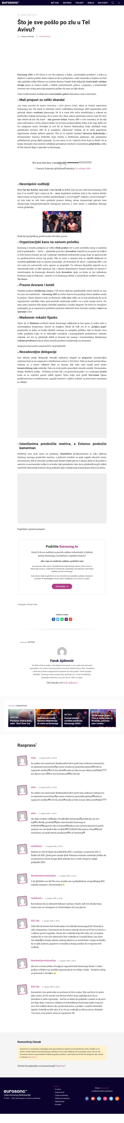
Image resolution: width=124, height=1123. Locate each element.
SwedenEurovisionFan (43, 885)
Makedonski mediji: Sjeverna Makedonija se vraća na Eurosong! (48, 728)
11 (85, 714)
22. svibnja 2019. (82, 168)
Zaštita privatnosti (63, 1108)
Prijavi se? (60, 1075)
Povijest (80, 3)
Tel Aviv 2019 (33, 604)
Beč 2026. (55, 3)
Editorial (67, 3)
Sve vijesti (103, 3)
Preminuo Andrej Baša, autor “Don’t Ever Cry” (19, 729)
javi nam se (32, 1066)
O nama (58, 1098)
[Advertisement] (62, 55)
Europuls (23, 604)
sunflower (36, 855)
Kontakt (58, 1114)
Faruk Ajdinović (70, 683)
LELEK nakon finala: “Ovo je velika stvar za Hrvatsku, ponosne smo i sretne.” (102, 727)
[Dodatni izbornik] (119, 2)
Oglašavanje (60, 1111)
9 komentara (44, 36)
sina (33, 767)
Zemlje (90, 3)
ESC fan (35, 930)
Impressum (60, 1101)
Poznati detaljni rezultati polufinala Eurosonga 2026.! (74, 729)
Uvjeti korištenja (62, 1104)
